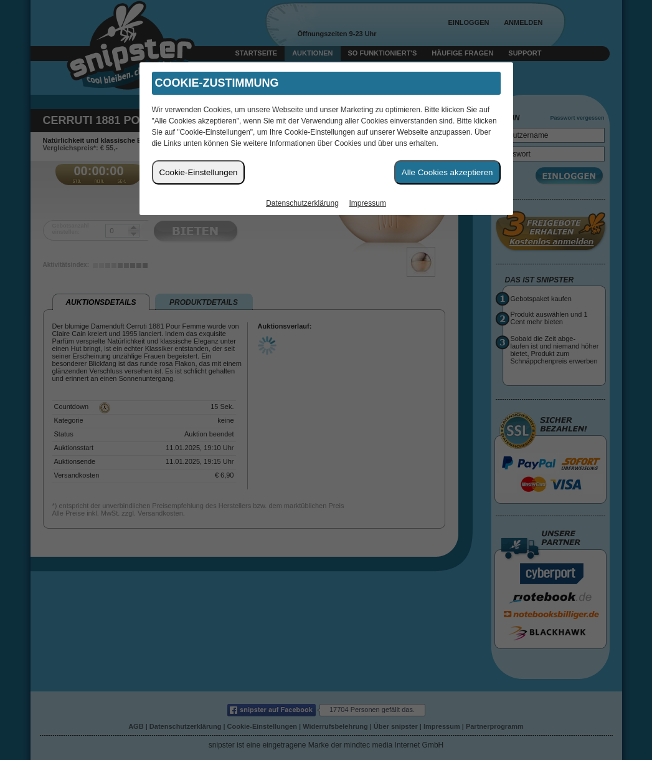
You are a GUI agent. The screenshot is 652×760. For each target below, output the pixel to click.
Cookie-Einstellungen (198, 172)
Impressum (367, 203)
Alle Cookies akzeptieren (447, 172)
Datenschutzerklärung (302, 203)
